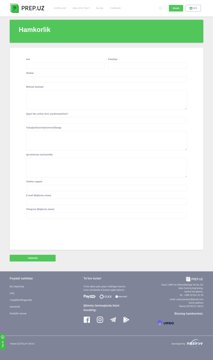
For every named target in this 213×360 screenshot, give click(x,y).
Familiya (112, 59)
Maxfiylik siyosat (18, 313)
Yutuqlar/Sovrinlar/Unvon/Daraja (43, 127)
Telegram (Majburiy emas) (40, 209)
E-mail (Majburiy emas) (38, 195)
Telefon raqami (34, 181)
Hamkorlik (15, 306)
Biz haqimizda (17, 286)
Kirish (176, 8)
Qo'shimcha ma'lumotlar (39, 154)
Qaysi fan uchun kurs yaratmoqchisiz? (47, 113)
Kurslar (60, 8)
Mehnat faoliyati (34, 87)
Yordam (115, 8)
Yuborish (33, 258)
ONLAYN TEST (81, 8)
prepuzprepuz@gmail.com (189, 299)
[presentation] (51, 229)
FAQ (12, 293)
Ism (28, 59)
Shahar (30, 73)
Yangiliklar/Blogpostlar (21, 300)
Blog (100, 8)
